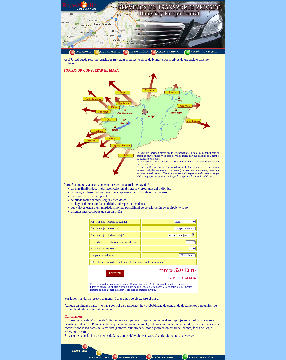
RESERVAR (115, 273)
